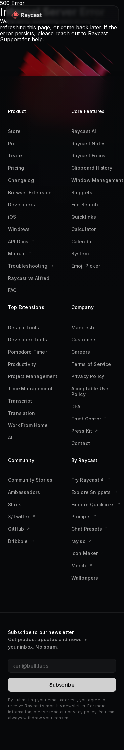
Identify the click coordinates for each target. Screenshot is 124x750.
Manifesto (83, 327)
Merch (81, 565)
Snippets (82, 192)
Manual (20, 253)
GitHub (19, 529)
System (80, 253)
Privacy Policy (87, 376)
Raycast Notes (88, 143)
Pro (12, 143)
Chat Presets (89, 529)
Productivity (22, 364)
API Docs (21, 241)
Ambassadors (24, 492)
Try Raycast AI (91, 480)
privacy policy (82, 711)
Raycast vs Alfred (28, 278)
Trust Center (89, 418)
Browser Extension (30, 192)
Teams (16, 155)
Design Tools (23, 327)
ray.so (81, 541)
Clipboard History (91, 168)
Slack (14, 504)
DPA (76, 406)
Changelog (21, 180)
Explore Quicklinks (96, 504)
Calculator (83, 229)
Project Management (33, 376)
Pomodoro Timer (27, 352)
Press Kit (84, 431)
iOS (12, 217)
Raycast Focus (88, 155)
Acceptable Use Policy (90, 391)
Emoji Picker (85, 266)
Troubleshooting (30, 266)
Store (14, 131)
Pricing (16, 168)
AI (10, 437)
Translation (21, 413)
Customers (84, 339)
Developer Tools (27, 339)
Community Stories (30, 480)
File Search (84, 204)
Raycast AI (83, 131)
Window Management (97, 180)
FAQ (12, 290)
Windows (19, 229)
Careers (80, 352)
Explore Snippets (94, 492)
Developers (21, 204)
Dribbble (21, 541)
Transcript (20, 401)
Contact (80, 443)
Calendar (82, 241)
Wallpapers (84, 578)
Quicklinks (83, 217)
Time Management (30, 388)
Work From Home (28, 425)
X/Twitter (21, 516)
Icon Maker (87, 553)
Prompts (84, 516)
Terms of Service (91, 364)
